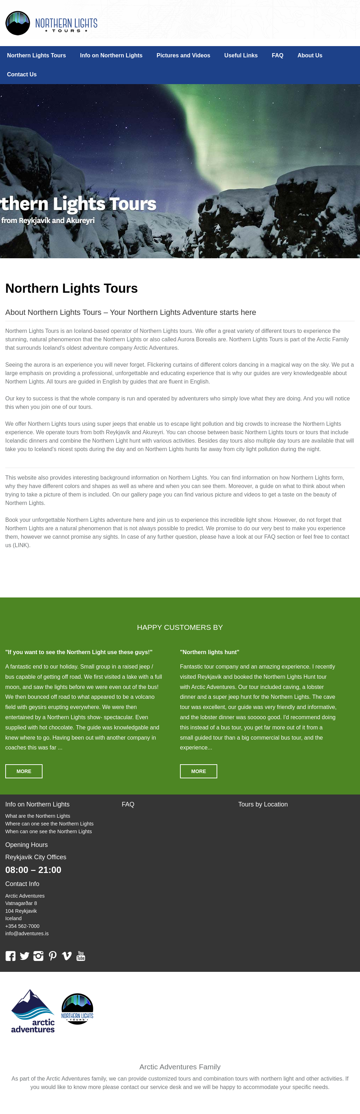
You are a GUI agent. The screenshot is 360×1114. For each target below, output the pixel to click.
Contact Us (22, 74)
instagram (38, 956)
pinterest (52, 956)
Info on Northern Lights (111, 55)
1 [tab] (169, 246)
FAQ (277, 55)
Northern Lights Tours (51, 23)
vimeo (67, 956)
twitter (24, 956)
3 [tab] (190, 246)
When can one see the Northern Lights (48, 831)
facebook (10, 956)
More (24, 771)
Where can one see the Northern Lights (49, 824)
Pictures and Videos (183, 55)
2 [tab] (180, 246)
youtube (81, 956)
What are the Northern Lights (37, 816)
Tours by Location (263, 804)
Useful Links (241, 55)
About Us (309, 55)
